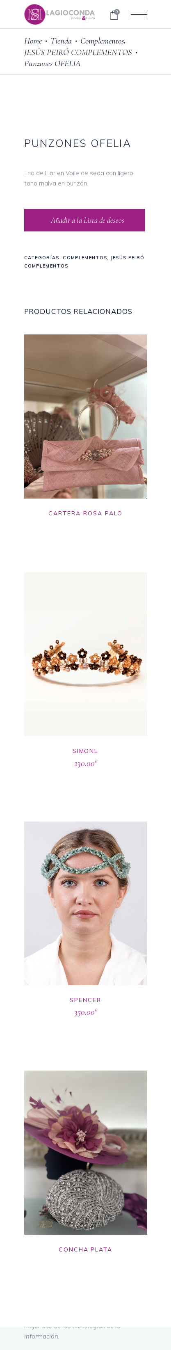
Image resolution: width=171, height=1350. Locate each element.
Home (33, 41)
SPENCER (85, 1000)
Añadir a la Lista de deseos (86, 220)
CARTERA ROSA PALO (85, 513)
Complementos (102, 41)
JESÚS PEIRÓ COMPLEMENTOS (78, 52)
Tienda (61, 41)
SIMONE (86, 751)
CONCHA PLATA (86, 1249)
